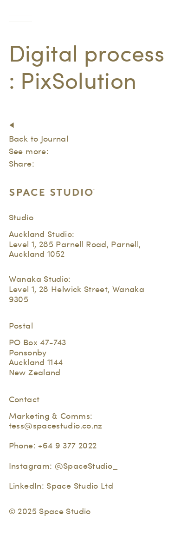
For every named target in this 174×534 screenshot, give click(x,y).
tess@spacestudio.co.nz (56, 425)
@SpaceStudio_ (86, 466)
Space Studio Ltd (79, 486)
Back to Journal (38, 138)
